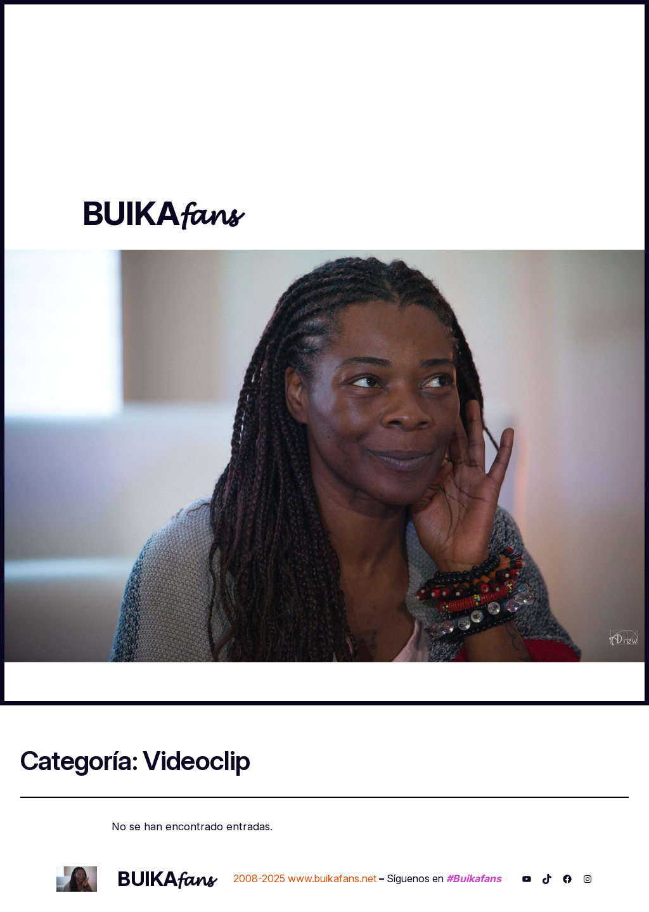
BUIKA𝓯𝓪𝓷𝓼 (159, 213)
